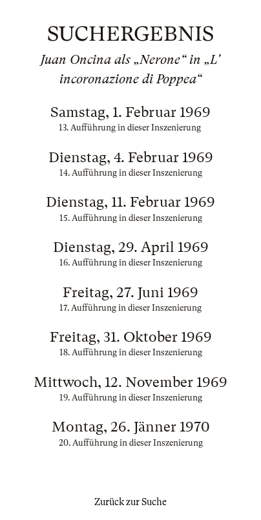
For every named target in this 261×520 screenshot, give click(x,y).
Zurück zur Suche (130, 502)
